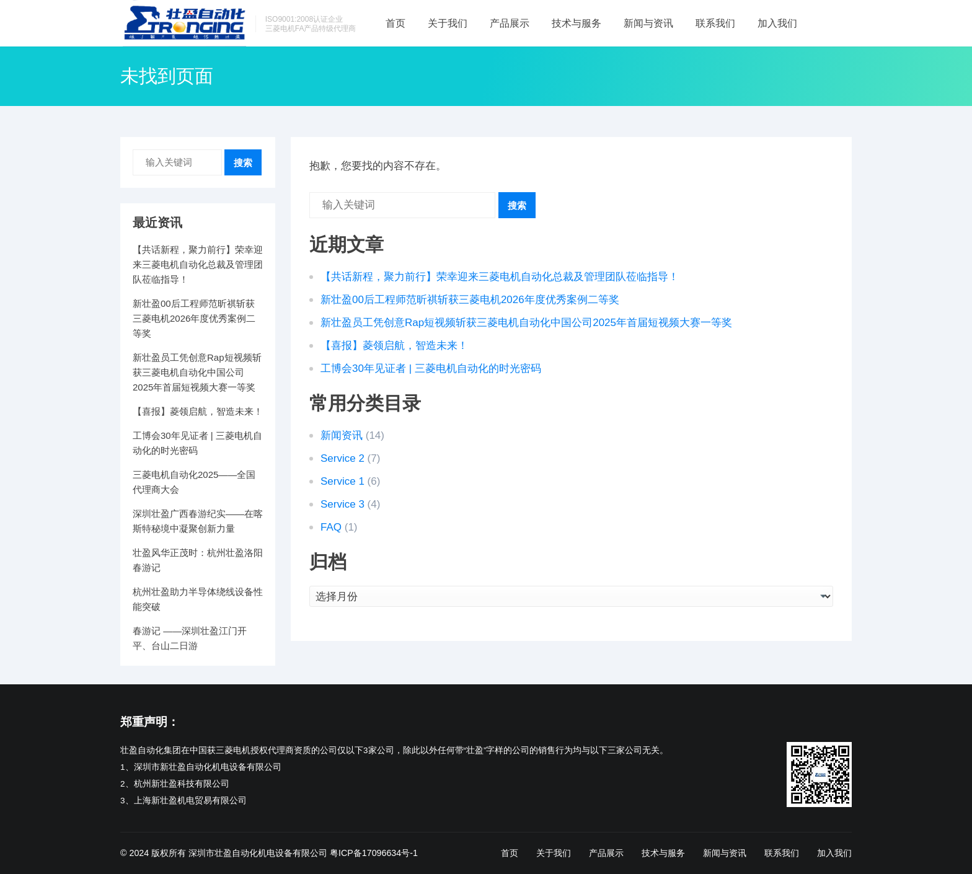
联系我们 (715, 23)
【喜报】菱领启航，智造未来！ (394, 345)
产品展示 (509, 23)
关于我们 (447, 23)
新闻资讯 (341, 435)
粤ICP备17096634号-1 (374, 853)
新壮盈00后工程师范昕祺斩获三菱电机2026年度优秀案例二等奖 (469, 300)
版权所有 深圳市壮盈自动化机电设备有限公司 (239, 853)
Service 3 (342, 504)
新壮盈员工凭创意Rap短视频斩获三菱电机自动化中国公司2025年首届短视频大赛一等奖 (526, 323)
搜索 (517, 205)
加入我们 (777, 23)
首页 (395, 23)
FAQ (331, 527)
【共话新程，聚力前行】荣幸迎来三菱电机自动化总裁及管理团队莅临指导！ (499, 277)
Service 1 (342, 481)
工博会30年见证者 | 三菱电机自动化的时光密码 (430, 368)
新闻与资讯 (648, 23)
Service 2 (342, 458)
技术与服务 (576, 23)
